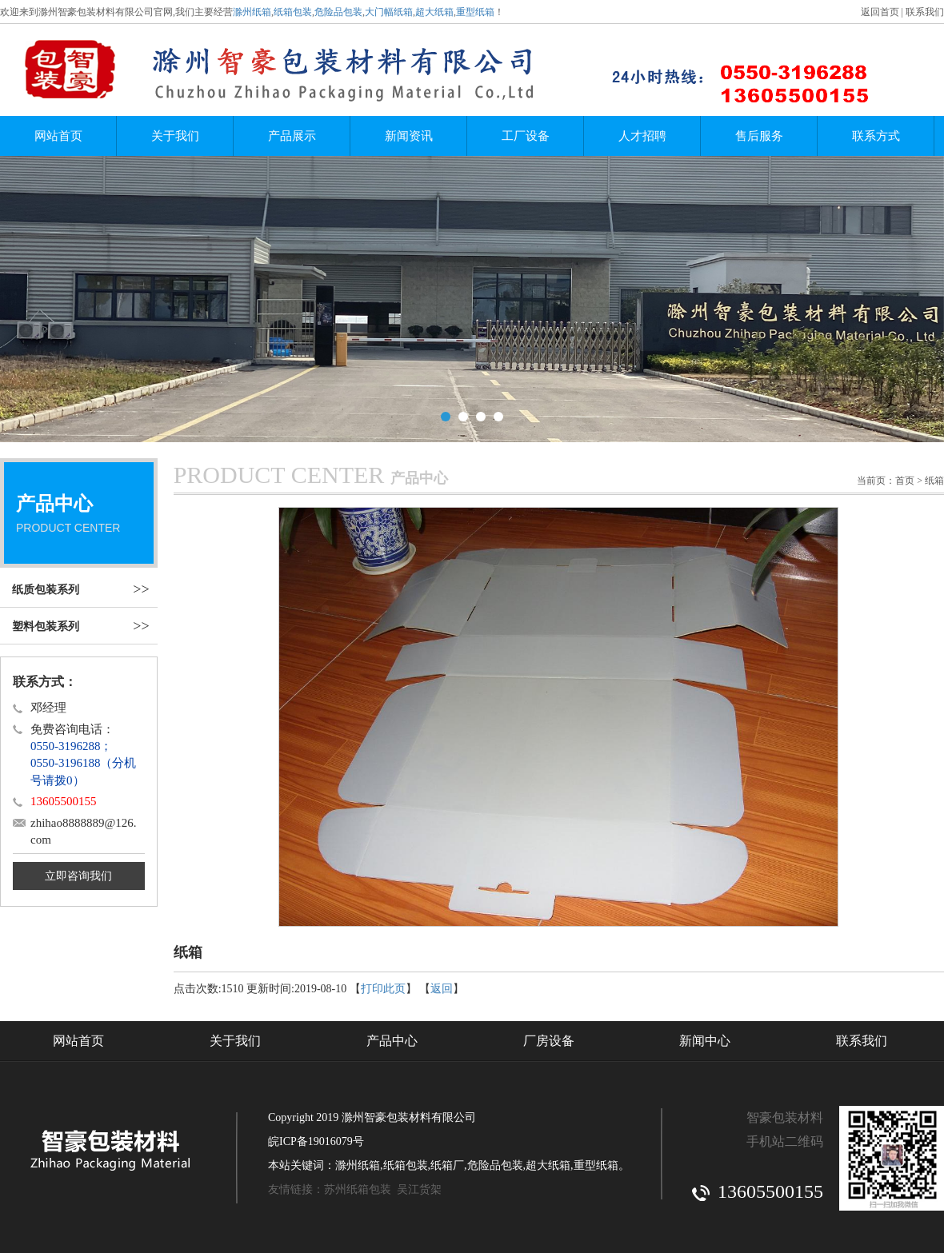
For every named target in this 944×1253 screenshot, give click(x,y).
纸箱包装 (293, 12)
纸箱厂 (447, 1164)
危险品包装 (338, 12)
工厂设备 (526, 136)
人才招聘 (642, 136)
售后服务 (759, 136)
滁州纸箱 (252, 12)
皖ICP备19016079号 (316, 1140)
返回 (441, 987)
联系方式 (876, 136)
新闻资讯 (409, 136)
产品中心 (392, 1039)
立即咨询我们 (78, 874)
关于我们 (175, 136)
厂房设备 (548, 1039)
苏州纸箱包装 (357, 1188)
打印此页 (383, 987)
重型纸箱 (475, 12)
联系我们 (925, 12)
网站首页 (58, 136)
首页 (904, 479)
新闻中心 (704, 1039)
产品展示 (292, 136)
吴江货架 (419, 1188)
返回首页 (880, 12)
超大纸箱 (434, 12)
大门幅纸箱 (389, 12)
